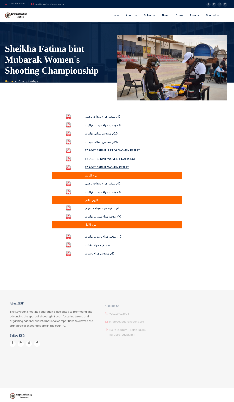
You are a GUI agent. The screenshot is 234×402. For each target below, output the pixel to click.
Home (115, 15)
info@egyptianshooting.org (47, 4)
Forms (179, 15)
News (165, 15)
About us (131, 15)
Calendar (149, 15)
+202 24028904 (15, 3)
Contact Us (212, 15)
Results (194, 15)
